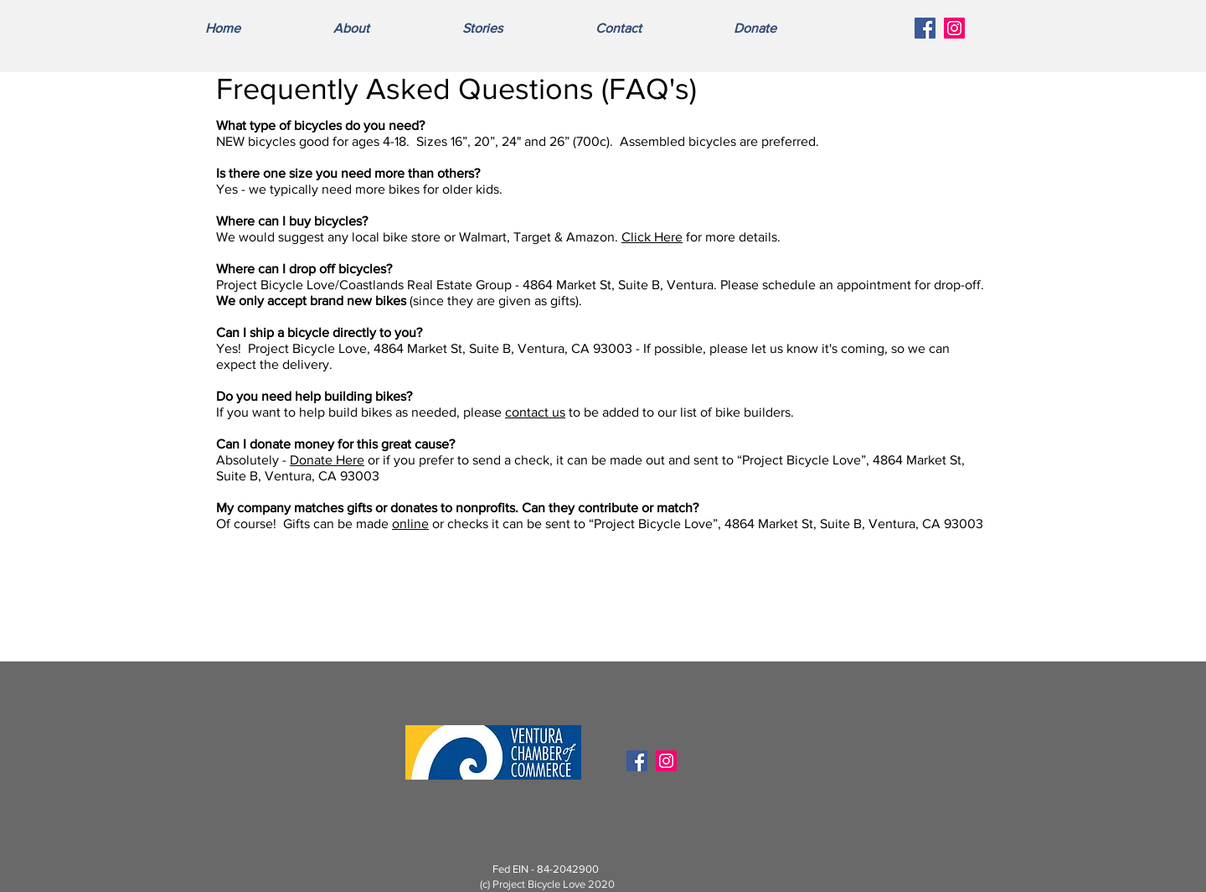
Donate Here (327, 460)
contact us (535, 412)
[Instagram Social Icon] (954, 28)
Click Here (652, 237)
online (410, 523)
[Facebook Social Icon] (925, 28)
